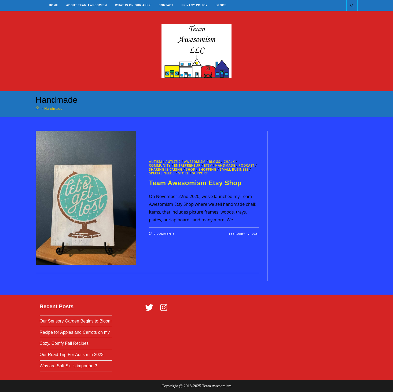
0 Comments (164, 234)
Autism (155, 161)
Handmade (53, 108)
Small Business (234, 169)
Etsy (208, 165)
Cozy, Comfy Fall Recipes (64, 343)
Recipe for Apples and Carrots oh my (75, 332)
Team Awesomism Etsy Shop (195, 182)
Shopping (207, 169)
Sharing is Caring (165, 169)
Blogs (214, 161)
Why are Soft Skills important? (68, 366)
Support (200, 173)
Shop (190, 169)
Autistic (173, 161)
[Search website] (352, 6)
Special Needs (162, 173)
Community (159, 165)
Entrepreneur (187, 165)
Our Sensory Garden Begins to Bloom (76, 321)
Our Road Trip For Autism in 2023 (72, 354)
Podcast (247, 165)
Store (183, 173)
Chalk (229, 161)
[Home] (37, 108)
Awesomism (194, 161)
